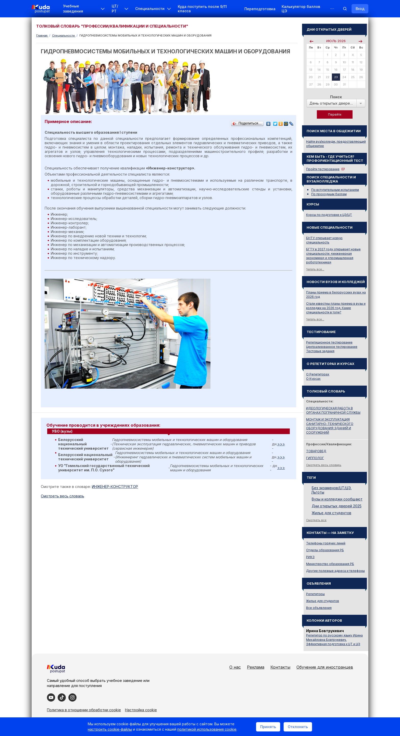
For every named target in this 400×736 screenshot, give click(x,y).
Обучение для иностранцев (324, 667)
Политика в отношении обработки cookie (84, 710)
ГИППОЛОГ (315, 458)
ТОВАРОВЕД (316, 451)
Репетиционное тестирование (329, 342)
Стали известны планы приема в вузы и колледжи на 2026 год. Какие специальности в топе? (336, 308)
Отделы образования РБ (325, 550)
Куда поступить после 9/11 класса (202, 8)
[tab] (168, 431)
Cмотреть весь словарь (62, 496)
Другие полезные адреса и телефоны (335, 571)
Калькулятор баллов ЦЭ (301, 8)
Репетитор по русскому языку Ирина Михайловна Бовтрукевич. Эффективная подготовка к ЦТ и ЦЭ (334, 639)
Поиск (336, 97)
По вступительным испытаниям (335, 190)
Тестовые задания (320, 351)
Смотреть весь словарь (323, 465)
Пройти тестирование (323, 169)
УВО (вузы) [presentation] (62, 431)
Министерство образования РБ (330, 564)
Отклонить (298, 727)
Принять (268, 727)
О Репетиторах (317, 374)
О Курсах (313, 379)
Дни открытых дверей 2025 (336, 506)
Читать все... (315, 269)
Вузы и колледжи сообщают (337, 499)
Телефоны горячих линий (325, 543)
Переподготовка (260, 9)
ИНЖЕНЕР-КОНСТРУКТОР (115, 486)
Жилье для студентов (331, 513)
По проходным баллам (329, 194)
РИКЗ (310, 557)
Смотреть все (316, 520)
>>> (281, 444)
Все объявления (319, 608)
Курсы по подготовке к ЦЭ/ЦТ (329, 215)
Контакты (280, 667)
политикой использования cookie (206, 729)
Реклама (255, 667)
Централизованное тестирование (331, 347)
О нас (235, 667)
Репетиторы (315, 594)
